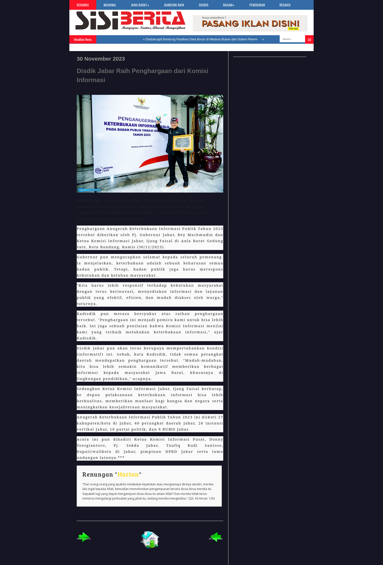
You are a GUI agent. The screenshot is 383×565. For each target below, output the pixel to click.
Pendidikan (257, 4)
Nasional (110, 4)
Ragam (229, 4)
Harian (128, 474)
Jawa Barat (140, 4)
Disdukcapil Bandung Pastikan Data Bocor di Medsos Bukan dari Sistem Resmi (201, 39)
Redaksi (284, 4)
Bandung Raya (174, 4)
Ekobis (203, 4)
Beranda (83, 4)
